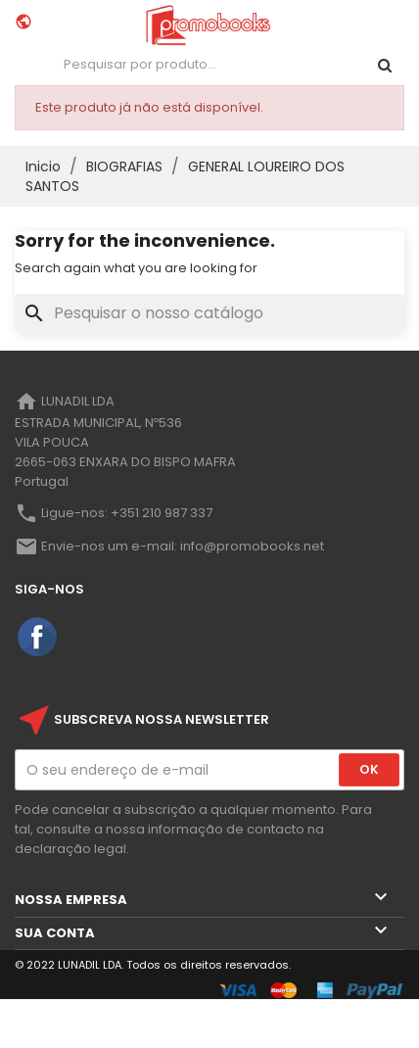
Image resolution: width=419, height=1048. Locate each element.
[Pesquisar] (209, 313)
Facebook (38, 637)
